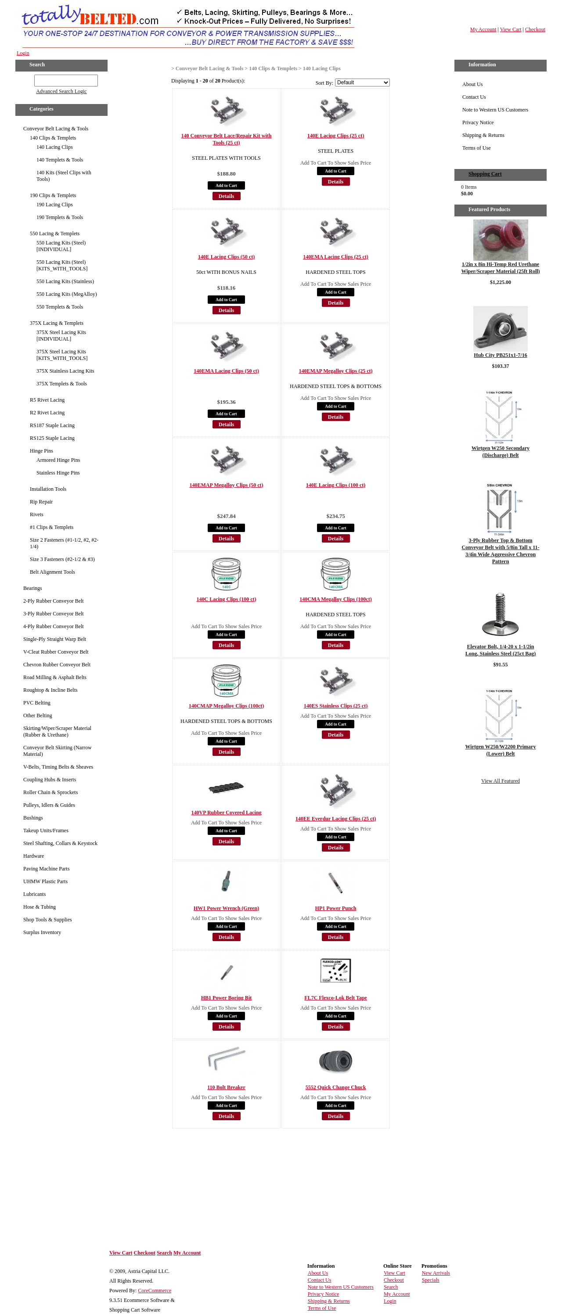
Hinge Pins (41, 451)
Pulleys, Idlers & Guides (49, 805)
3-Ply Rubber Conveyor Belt (53, 614)
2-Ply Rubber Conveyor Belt (53, 601)
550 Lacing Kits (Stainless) (65, 281)
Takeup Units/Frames (45, 830)
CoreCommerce (154, 1290)
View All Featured (500, 781)
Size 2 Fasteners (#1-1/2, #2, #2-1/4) (64, 543)
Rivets (36, 514)
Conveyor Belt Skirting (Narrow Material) (57, 750)
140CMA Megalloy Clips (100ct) (335, 599)
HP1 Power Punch (336, 908)
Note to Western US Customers (495, 110)
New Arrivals (436, 1273)
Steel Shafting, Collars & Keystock (60, 843)
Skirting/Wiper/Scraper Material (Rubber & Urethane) (57, 731)
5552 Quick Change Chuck (336, 1087)
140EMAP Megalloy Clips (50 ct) (226, 485)
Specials (431, 1280)
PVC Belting (36, 703)
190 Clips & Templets (53, 195)
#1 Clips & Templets (51, 527)
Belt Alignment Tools (52, 572)
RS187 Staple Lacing (52, 425)
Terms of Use (476, 148)
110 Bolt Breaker (226, 1087)
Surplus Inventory (42, 932)
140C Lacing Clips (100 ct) (226, 599)
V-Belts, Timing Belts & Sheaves (58, 767)
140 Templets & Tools (59, 160)
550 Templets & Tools (59, 307)
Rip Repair (41, 502)
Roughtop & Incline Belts (50, 690)
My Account (483, 29)
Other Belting (37, 715)
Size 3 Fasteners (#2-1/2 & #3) (62, 559)
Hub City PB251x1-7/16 (500, 355)
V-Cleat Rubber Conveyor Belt (56, 652)
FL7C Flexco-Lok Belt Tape (335, 998)
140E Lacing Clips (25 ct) (335, 136)
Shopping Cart (485, 174)
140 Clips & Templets (53, 138)
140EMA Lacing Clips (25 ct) (335, 257)
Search (164, 1253)
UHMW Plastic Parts (45, 881)
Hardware (33, 856)
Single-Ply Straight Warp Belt (54, 639)
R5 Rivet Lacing (47, 400)
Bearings (32, 588)
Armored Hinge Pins (58, 460)
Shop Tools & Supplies (47, 920)
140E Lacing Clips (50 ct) (226, 257)
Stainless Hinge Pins (58, 473)
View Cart (511, 29)
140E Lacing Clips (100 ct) (335, 485)
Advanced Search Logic (61, 91)
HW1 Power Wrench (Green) (226, 908)
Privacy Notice (478, 122)
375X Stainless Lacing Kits (65, 371)
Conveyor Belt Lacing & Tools (55, 129)
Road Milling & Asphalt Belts (54, 677)
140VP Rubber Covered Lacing (226, 812)
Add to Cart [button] (226, 185)
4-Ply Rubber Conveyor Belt (53, 626)
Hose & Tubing (39, 907)
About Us (472, 84)
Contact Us (474, 97)
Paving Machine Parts (46, 869)
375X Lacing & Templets (56, 323)
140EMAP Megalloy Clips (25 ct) (336, 371)
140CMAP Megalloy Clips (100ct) (226, 706)
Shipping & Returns (483, 135)
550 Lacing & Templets (54, 233)
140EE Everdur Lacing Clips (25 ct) (335, 819)
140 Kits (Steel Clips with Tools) (63, 175)
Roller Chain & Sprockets (50, 792)
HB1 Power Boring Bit (226, 998)
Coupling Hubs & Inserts (49, 780)
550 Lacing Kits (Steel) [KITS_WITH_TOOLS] (61, 265)
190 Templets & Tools (59, 217)
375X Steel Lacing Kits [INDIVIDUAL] (61, 335)
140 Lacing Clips (54, 147)
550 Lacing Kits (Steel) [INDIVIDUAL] (61, 246)
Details (226, 196)
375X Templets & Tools (61, 384)
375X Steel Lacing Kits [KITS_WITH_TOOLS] (61, 355)
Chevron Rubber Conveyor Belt (56, 665)
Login (23, 53)
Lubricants (34, 894)
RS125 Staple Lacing (52, 438)
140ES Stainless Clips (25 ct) (335, 706)
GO (28, 79)
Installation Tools (48, 489)
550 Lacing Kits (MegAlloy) (66, 294)
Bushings (33, 818)
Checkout (535, 29)
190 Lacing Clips (54, 204)
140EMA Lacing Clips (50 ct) (226, 371)
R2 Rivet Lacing (47, 413)
